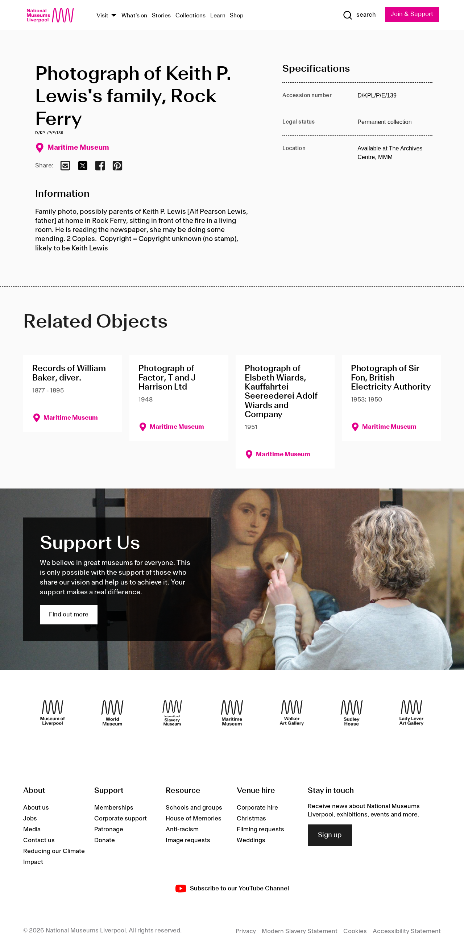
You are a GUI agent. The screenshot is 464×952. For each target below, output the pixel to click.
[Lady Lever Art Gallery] (411, 713)
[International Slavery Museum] (172, 713)
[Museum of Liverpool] (52, 713)
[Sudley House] (352, 713)
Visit (102, 16)
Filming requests (260, 829)
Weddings (251, 840)
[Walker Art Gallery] (292, 713)
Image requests (188, 840)
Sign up (330, 835)
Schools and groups (194, 808)
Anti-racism (182, 829)
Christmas (251, 818)
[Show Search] (359, 15)
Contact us (39, 840)
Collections (190, 16)
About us (36, 808)
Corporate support (120, 818)
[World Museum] (112, 713)
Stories (161, 16)
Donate (104, 840)
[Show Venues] (114, 16)
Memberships (113, 808)
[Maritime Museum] (232, 713)
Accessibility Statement (407, 931)
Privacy (246, 931)
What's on (134, 16)
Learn (217, 16)
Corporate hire (257, 808)
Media (32, 829)
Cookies (355, 931)
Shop (237, 16)
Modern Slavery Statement (299, 931)
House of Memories (193, 818)
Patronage (108, 829)
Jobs (30, 818)
